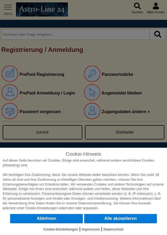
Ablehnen (46, 218)
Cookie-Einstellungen (41, 208)
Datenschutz (113, 229)
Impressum (91, 229)
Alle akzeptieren (120, 218)
